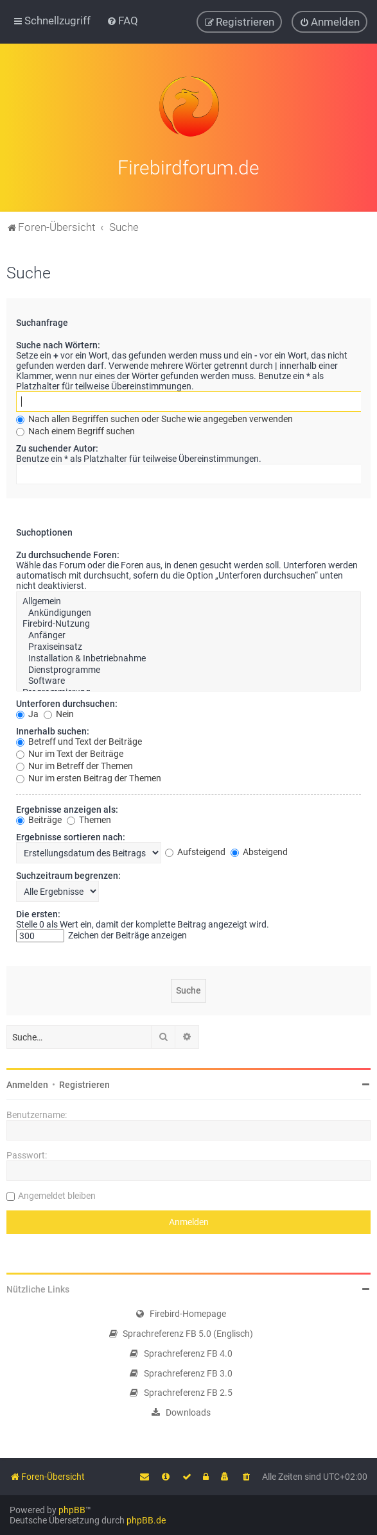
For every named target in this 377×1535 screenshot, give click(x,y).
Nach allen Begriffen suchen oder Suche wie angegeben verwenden (154, 416)
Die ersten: (38, 912)
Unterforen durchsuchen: (67, 702)
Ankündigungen (188, 610)
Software (188, 679)
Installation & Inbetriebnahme (188, 656)
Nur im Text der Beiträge (69, 752)
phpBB (71, 1510)
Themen (89, 818)
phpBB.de (146, 1520)
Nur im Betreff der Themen (74, 764)
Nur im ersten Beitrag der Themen (88, 776)
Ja (27, 712)
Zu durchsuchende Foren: (67, 552)
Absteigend (259, 850)
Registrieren (84, 1083)
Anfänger (188, 634)
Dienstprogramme (188, 668)
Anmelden (27, 1083)
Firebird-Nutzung (188, 622)
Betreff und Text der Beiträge (79, 739)
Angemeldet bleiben (57, 1194)
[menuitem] (122, 20)
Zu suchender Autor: (57, 446)
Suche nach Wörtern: (58, 342)
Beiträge (39, 818)
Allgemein (188, 599)
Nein (59, 712)
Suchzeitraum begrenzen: (68, 874)
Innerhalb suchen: (52, 729)
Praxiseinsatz (188, 644)
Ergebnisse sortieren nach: (70, 835)
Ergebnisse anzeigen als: (67, 807)
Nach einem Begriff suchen (75, 428)
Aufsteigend (195, 850)
